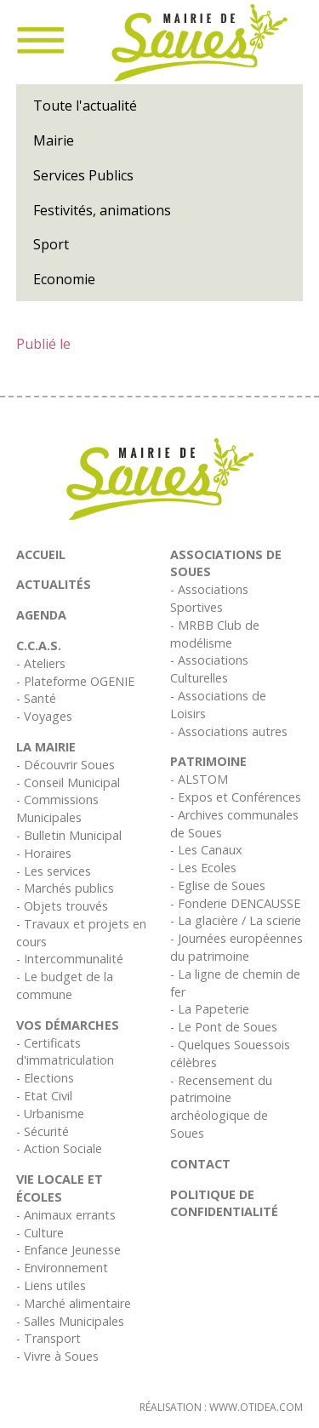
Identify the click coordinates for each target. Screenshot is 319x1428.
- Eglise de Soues (217, 885)
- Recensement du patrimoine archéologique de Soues (221, 1106)
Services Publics (83, 175)
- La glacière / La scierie (235, 920)
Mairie (53, 140)
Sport (51, 244)
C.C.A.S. (38, 645)
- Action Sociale (59, 1148)
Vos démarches (67, 1025)
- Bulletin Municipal (69, 835)
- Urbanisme (50, 1113)
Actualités (53, 584)
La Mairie (46, 747)
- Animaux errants (66, 1215)
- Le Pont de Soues (223, 1027)
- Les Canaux (206, 850)
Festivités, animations (102, 210)
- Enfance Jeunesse (68, 1250)
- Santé (36, 698)
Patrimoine (208, 761)
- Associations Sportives (209, 598)
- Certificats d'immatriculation (65, 1052)
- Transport (48, 1338)
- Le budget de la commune (64, 985)
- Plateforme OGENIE (75, 681)
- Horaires (43, 853)
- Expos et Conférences (235, 797)
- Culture (40, 1233)
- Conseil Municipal (68, 782)
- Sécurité (42, 1131)
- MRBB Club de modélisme (214, 634)
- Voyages (44, 716)
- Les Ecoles (203, 868)
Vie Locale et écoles (59, 1188)
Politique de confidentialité (224, 1203)
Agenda (41, 615)
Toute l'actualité (85, 105)
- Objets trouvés (62, 906)
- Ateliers (41, 663)
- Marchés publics (65, 888)
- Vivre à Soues (57, 1356)
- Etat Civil (44, 1096)
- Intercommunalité (69, 959)
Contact (200, 1164)
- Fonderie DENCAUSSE (235, 903)
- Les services (53, 871)
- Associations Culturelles (209, 669)
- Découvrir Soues (65, 765)
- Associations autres (229, 731)
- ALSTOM (199, 779)
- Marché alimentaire (73, 1303)
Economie (64, 279)
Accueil (41, 554)
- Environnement (62, 1267)
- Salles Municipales (70, 1321)
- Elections (45, 1078)
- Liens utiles (51, 1285)
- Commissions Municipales (57, 808)
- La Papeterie (209, 1009)
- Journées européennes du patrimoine (236, 947)
